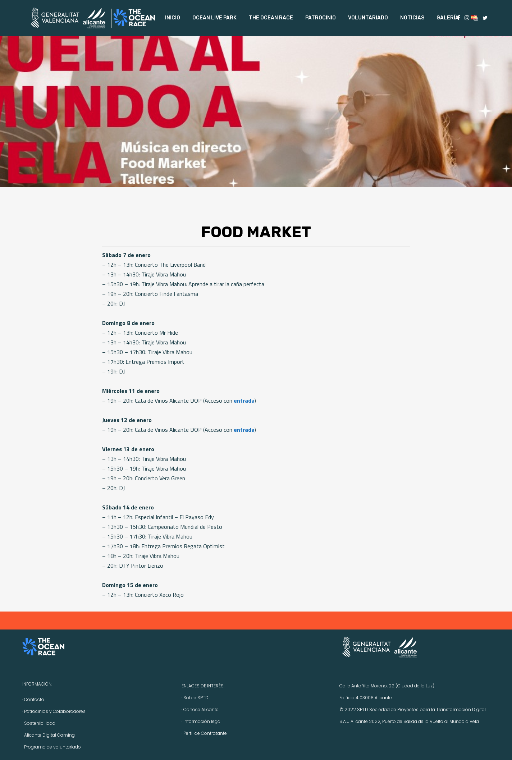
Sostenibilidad (39, 723)
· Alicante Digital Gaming (48, 735)
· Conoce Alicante (200, 709)
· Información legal (201, 721)
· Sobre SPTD (195, 698)
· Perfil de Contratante (204, 733)
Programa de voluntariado (52, 747)
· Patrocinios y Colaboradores (54, 711)
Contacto (34, 699)
